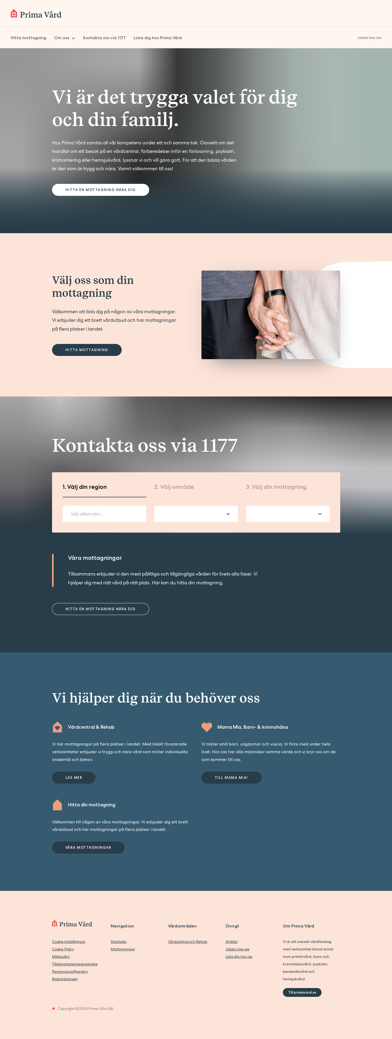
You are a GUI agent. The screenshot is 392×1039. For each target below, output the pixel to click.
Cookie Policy (63, 949)
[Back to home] (36, 13)
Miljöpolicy (61, 956)
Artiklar (231, 941)
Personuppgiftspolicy (70, 971)
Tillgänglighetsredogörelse (75, 964)
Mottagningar (123, 949)
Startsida (118, 941)
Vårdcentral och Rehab (187, 941)
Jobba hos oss (237, 949)
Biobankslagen (65, 979)
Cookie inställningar (68, 941)
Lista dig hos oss (238, 956)
